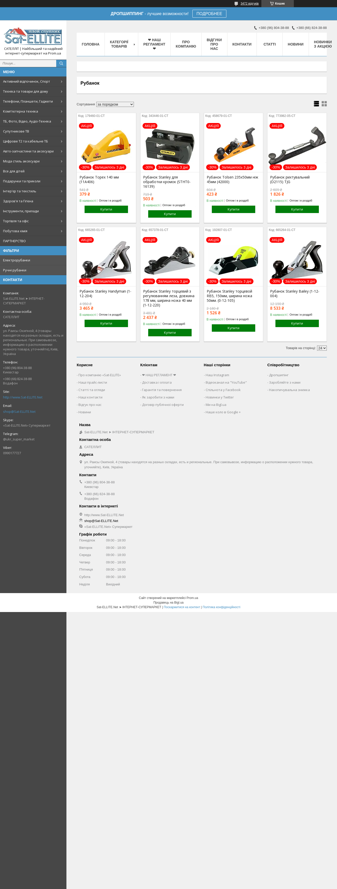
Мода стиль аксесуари (21, 161)
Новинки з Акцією (323, 44)
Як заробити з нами (158, 397)
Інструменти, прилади (21, 211)
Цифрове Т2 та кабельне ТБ (25, 141)
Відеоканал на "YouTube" (226, 382)
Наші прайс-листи (92, 382)
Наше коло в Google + (223, 412)
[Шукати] (61, 63)
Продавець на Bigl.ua (168, 602)
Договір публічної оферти (163, 404)
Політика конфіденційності (221, 607)
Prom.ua (192, 598)
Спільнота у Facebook (223, 389)
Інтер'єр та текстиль (19, 191)
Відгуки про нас (214, 44)
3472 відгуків (250, 3)
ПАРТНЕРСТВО (14, 241)
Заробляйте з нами (284, 382)
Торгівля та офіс (16, 221)
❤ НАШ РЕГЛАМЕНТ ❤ (154, 44)
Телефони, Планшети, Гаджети (28, 101)
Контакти (242, 44)
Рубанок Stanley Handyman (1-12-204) (105, 293)
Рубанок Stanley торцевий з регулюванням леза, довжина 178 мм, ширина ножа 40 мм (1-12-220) (168, 298)
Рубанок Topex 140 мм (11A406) (99, 179)
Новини (295, 44)
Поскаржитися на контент (182, 607)
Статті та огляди (91, 389)
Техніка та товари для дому (25, 91)
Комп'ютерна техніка (20, 111)
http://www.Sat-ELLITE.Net (22, 397)
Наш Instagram (217, 375)
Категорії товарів (119, 44)
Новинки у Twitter (220, 397)
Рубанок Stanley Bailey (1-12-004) (294, 293)
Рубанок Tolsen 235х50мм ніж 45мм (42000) (232, 179)
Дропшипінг (278, 375)
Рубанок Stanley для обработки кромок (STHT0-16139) (167, 182)
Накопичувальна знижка (289, 389)
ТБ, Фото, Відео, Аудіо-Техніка (27, 121)
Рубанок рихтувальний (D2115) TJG (290, 179)
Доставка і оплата (157, 382)
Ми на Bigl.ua (216, 404)
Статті (269, 44)
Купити (106, 209)
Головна (90, 44)
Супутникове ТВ (16, 131)
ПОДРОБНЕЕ (209, 14)
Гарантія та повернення (162, 389)
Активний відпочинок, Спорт (26, 81)
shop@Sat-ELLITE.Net (19, 411)
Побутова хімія (15, 231)
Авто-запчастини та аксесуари (28, 151)
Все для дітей (14, 171)
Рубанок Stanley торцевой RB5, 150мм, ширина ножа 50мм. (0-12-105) (229, 296)
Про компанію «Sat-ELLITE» (99, 375)
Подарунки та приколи (21, 181)
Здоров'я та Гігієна (18, 201)
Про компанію (186, 44)
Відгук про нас (89, 404)
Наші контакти (90, 397)
